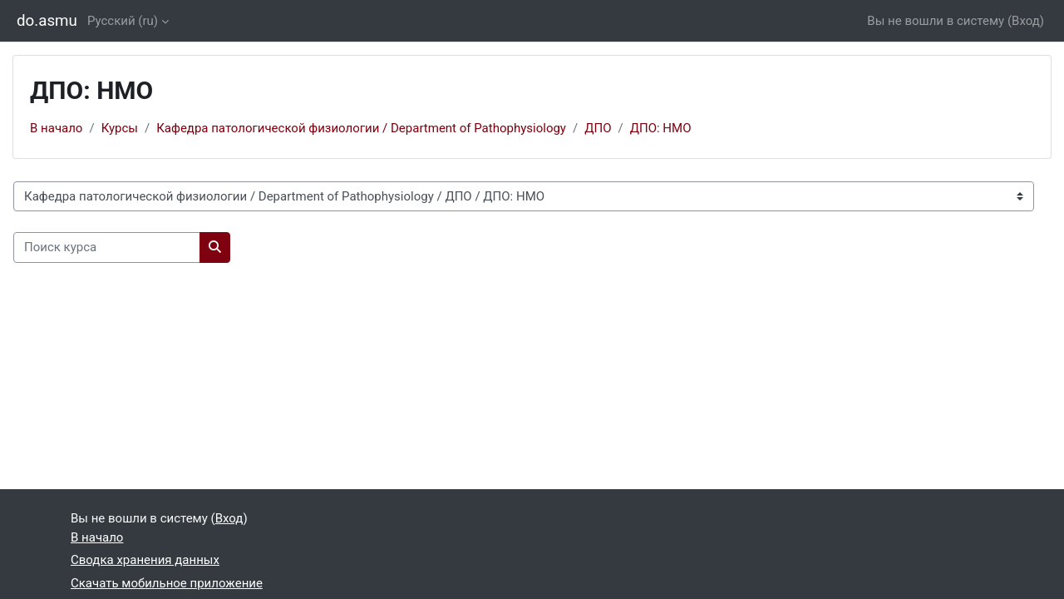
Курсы (119, 128)
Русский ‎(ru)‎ (122, 20)
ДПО (597, 128)
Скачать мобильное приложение (167, 583)
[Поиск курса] (106, 247)
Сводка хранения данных (145, 559)
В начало (56, 128)
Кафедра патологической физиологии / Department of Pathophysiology (361, 128)
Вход (1026, 20)
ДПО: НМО (661, 128)
